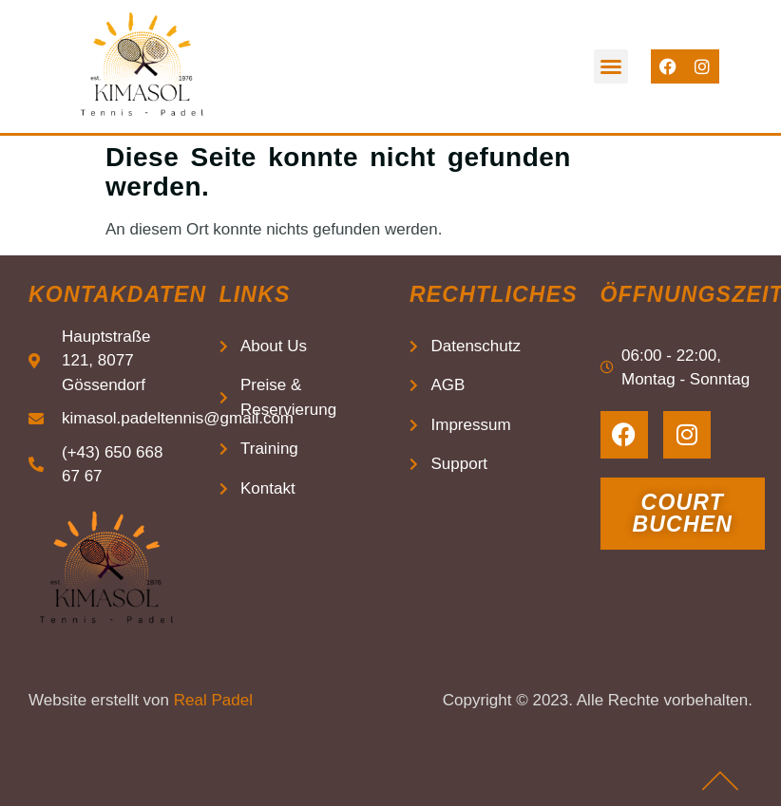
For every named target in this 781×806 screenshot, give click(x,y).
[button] (611, 66)
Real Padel (213, 700)
